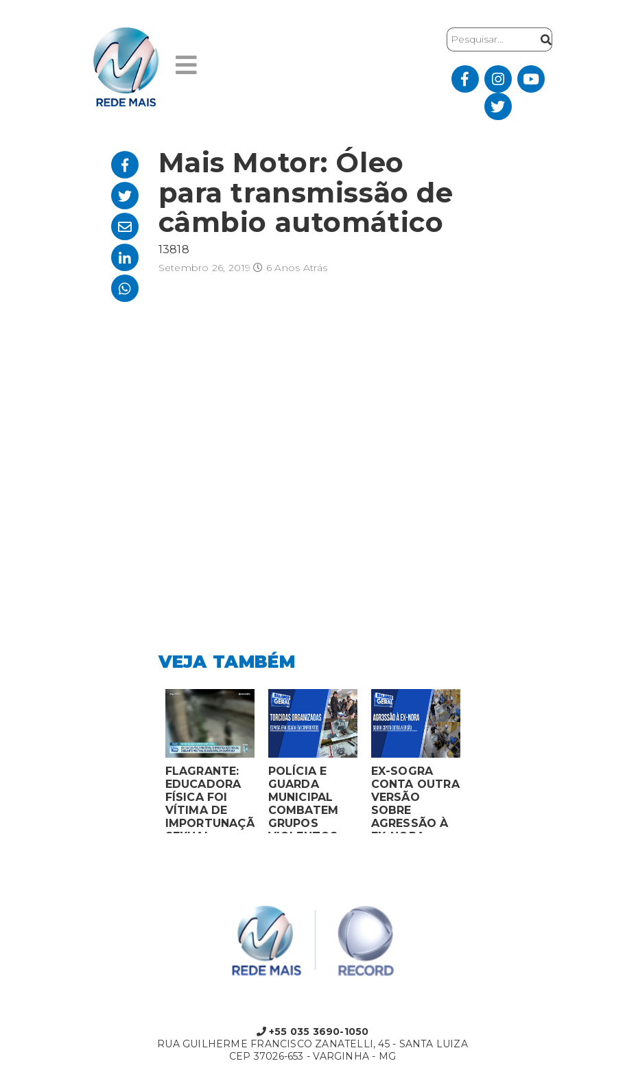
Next (477, 764)
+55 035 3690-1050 (313, 1031)
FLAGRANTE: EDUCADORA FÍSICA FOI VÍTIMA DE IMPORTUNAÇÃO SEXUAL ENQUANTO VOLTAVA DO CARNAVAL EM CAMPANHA (210, 799)
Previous (148, 764)
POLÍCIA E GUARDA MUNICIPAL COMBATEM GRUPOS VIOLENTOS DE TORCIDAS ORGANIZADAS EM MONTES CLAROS (312, 799)
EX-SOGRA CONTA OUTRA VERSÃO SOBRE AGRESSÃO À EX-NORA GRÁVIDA (415, 799)
